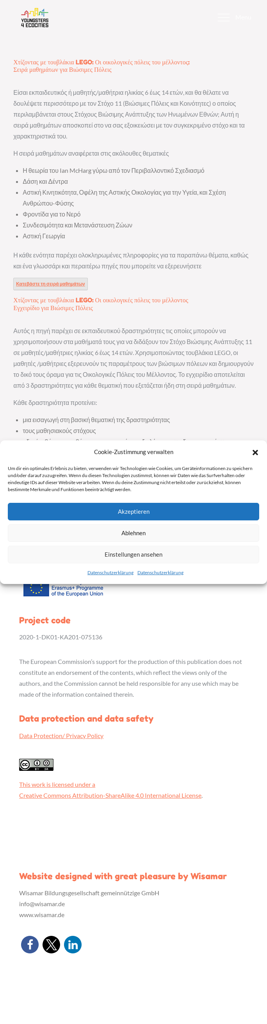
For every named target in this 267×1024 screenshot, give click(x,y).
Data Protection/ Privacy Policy (61, 735)
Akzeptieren (134, 511)
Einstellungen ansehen (133, 554)
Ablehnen (133, 532)
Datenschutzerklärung (110, 572)
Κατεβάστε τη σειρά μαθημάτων (50, 284)
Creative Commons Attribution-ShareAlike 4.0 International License (110, 795)
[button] (255, 452)
